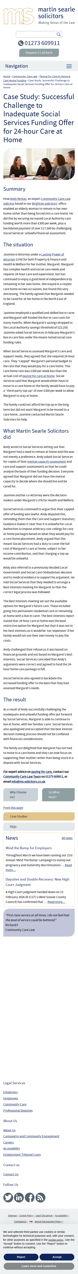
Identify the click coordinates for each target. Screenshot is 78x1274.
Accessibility (11, 1148)
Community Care (14, 1104)
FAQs (13, 827)
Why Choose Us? (18, 794)
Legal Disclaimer (44, 1215)
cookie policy (55, 1240)
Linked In (19, 1197)
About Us (9, 1130)
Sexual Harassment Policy (48, 1221)
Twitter (8, 1197)
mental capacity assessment (46, 462)
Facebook (30, 1197)
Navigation (16, 66)
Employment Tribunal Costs (22, 1155)
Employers (10, 1092)
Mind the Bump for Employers (29, 848)
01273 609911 (42, 43)
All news (67, 838)
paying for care (41, 772)
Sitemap (12, 1215)
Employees (10, 1098)
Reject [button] (21, 1257)
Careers (8, 1142)
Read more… (56, 902)
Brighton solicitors (44, 204)
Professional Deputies (18, 1111)
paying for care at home (38, 376)
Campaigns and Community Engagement (31, 1136)
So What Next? (54, 794)
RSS (40, 1197)
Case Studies (18, 816)
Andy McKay (18, 199)
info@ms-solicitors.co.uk (28, 782)
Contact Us (10, 1174)
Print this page (13, 808)
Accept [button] (57, 1257)
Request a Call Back (39, 53)
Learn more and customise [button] (39, 1266)
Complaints (20, 1221)
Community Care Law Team (22, 777)
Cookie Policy (26, 1215)
